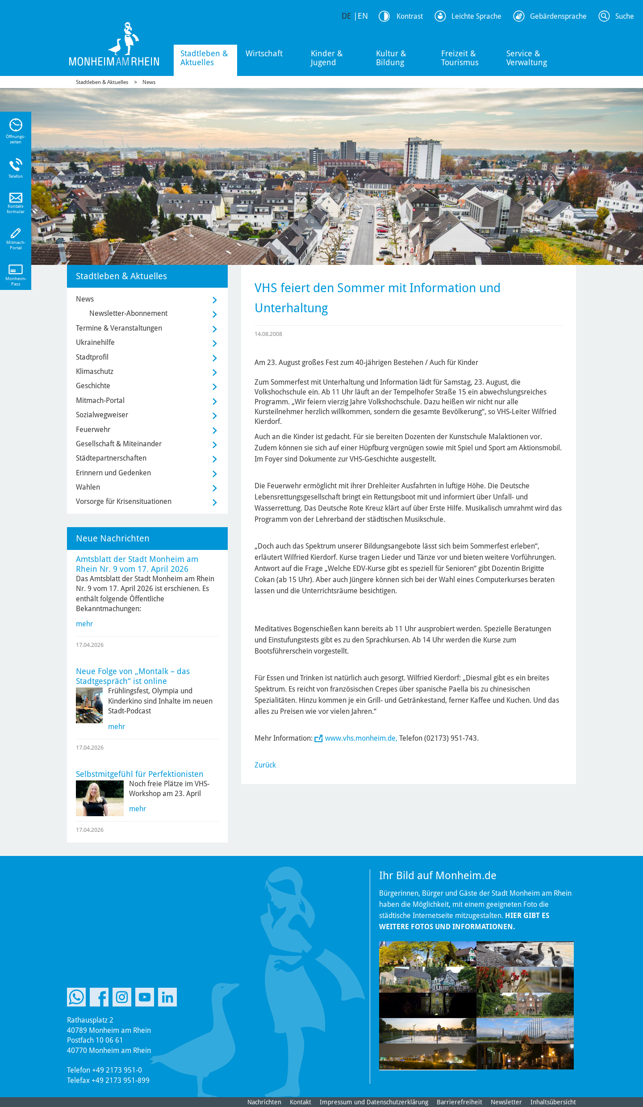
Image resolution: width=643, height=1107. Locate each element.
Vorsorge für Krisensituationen (123, 501)
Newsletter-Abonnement (128, 313)
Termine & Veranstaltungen (119, 328)
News (148, 82)
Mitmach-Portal (100, 400)
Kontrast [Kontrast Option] (410, 16)
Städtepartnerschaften (111, 458)
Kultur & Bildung (391, 58)
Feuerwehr (93, 429)
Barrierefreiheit (459, 1102)
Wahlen (88, 487)
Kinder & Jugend (327, 58)
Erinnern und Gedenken (113, 473)
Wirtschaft (264, 53)
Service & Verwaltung (526, 58)
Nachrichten (264, 1102)
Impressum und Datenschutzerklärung (374, 1102)
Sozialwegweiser (102, 415)
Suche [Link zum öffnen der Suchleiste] (624, 16)
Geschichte (93, 386)
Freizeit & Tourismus (460, 58)
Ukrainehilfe (95, 342)
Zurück (265, 765)
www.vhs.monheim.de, (361, 738)
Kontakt (300, 1102)
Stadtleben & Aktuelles (204, 58)
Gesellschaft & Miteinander (119, 444)
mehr (84, 624)
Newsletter (506, 1102)
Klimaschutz (94, 371)
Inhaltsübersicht (553, 1102)
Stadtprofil (92, 357)
